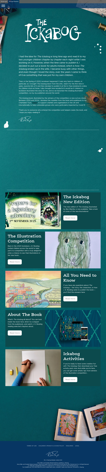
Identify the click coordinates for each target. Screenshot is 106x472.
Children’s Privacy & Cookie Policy (51, 446)
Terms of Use (32, 446)
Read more (70, 218)
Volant (34, 103)
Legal (77, 446)
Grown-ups (4, 1)
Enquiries (69, 446)
